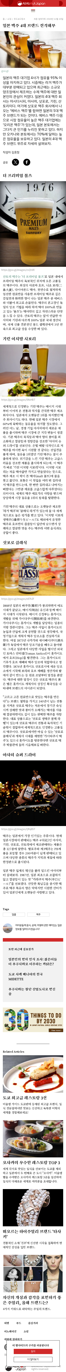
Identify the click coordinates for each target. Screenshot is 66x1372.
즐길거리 (33, 1323)
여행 (6, 1323)
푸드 (18, 1323)
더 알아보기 (33, 1359)
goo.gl (5, 71)
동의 (33, 1351)
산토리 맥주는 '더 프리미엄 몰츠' (23, 276)
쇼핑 (26, 1331)
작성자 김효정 (11, 152)
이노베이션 (10, 1331)
